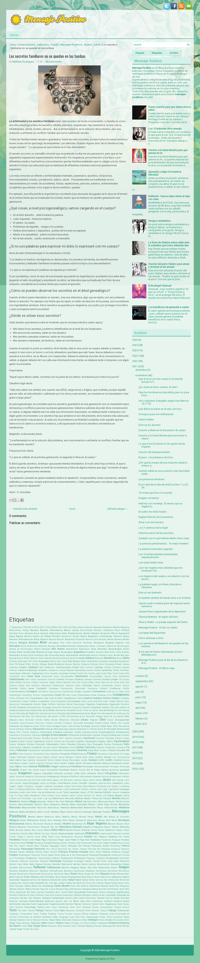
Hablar (71, 763)
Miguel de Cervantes (119, 817)
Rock (42, 877)
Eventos (107, 744)
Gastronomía (123, 757)
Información (124, 773)
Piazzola (92, 849)
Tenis (78, 907)
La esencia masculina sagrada (155, 549)
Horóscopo (124, 766)
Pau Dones (98, 843)
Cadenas (33, 667)
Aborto (116, 627)
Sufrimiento (15, 904)
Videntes (51, 923)
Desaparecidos (34, 707)
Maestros (14, 801)
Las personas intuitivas (151, 479)
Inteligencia (53, 776)
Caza (114, 676)
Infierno (100, 773)
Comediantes (107, 685)
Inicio (14, 35)
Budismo (59, 664)
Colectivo (69, 685)
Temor (54, 907)
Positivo (13, 854)
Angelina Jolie (122, 642)
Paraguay (116, 840)
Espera (29, 741)
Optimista (79, 833)
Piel (98, 849)
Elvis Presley (23, 732)
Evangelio (98, 744)
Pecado (30, 846)
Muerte (88, 44)
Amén (126, 639)
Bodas (84, 661)
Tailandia (86, 904)
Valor (126, 917)
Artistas (125, 652)
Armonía (100, 652)
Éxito (126, 744)
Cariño (80, 673)
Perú (48, 849)
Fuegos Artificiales (18, 757)
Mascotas (15, 807)
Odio (30, 833)
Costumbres (47, 695)
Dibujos (13, 719)
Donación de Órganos (21, 726)
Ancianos (99, 642)
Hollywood (64, 766)
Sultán (34, 904)
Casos (56, 676)
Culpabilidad (15, 701)
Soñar (116, 898)
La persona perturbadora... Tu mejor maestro (163, 543)
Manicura (103, 801)
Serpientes (50, 892)
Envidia (46, 738)
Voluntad (81, 926)
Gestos (84, 760)
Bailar (27, 658)
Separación (21, 892)
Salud (97, 44)
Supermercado (57, 904)
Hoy (30, 770)
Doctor (98, 723)
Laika (45, 789)
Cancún (89, 670)
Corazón (86, 691)
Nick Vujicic (37, 830)
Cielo (58, 682)
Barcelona (57, 658)
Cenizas (52, 679)
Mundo (111, 823)
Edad (103, 726)
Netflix (12, 830)
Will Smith (116, 926)
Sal (39, 880)
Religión (124, 867)
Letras (34, 792)
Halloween (87, 763)
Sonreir (101, 898)
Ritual (120, 873)
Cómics (125, 685)
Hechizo (106, 763)
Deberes (120, 701)
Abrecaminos (15, 630)
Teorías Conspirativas (102, 907)
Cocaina (13, 685)
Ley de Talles (62, 792)
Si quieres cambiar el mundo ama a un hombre (164, 597)
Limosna (115, 792)
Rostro (97, 877)
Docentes (89, 723)
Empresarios (122, 732)
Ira (25, 780)
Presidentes (105, 855)
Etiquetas (157, 53)
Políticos (116, 851)
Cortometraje (15, 695)
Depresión (114, 704)
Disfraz (49, 723)
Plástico (39, 852)
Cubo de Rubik (56, 698)
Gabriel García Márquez (62, 757)
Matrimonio (90, 807)
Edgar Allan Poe (114, 726)
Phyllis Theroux (79, 849)
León (28, 792)
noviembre (141, 375)
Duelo (70, 726)
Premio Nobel (47, 855)
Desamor (22, 707)
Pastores (72, 843)
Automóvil (84, 655)
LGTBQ (90, 792)
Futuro (46, 757)
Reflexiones (54, 867)
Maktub (50, 801)
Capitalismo (38, 673)
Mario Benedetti (78, 804)
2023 (65, 627)
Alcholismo (66, 636)
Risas (113, 873)
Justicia (48, 786)
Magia (33, 801)
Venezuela (66, 920)
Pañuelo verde (27, 840)
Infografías (111, 773)
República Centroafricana (51, 871)
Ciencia (66, 682)
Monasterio (92, 820)
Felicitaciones (34, 750)
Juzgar (67, 786)
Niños (62, 829)
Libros (107, 792)
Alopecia (44, 639)
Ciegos (52, 682)
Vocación (67, 926)
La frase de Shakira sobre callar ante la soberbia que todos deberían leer (168, 244)
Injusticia (20, 776)
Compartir (41, 688)
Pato (79, 843)
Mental (31, 816)
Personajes (27, 848)
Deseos (86, 707)
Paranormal (14, 843)
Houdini (23, 770)
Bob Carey (62, 661)
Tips (62, 910)
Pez (69, 849)
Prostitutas (124, 858)
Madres (116, 798)
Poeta (91, 852)
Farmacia (121, 747)
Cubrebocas (69, 698)
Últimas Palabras (90, 914)
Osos (57, 836)
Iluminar (13, 773)
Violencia (113, 922)
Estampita (40, 744)
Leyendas (74, 792)
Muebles (58, 824)
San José (49, 883)
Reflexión (39, 867)
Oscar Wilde (41, 836)
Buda (51, 664)
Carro (23, 676)
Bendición (99, 658)
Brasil (22, 664)
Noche (69, 830)
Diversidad (78, 723)
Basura (65, 658)
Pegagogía (54, 846)
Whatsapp (107, 926)
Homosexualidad (101, 766)
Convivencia (67, 691)
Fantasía (100, 747)
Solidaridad (58, 898)
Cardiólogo (63, 673)
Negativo (87, 826)
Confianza (115, 688)
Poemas (73, 851)
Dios (103, 719)
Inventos (125, 776)
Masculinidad (29, 807)
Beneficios (110, 658)
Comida (13, 688)
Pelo (80, 846)
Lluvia (57, 795)
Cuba (45, 698)
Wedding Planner (94, 926)
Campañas (43, 670)
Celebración (124, 676)
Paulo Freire (123, 843)
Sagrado (25, 879)
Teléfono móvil (43, 907)
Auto (62, 655)
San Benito (120, 880)
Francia (82, 753)
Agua (12, 636)
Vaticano (37, 920)
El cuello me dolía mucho (152, 511)
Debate (112, 701)
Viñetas (93, 923)
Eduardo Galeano (24, 729)
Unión (111, 914)
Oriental (125, 833)
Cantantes (106, 670)
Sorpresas (13, 901)
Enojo (104, 735)
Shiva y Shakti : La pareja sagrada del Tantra (163, 622)
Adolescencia (75, 633)
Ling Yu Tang (15, 795)
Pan (120, 836)
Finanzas (27, 754)
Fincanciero (38, 754)
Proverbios (34, 861)
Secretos (36, 889)
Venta (84, 920)
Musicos (22, 826)
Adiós (64, 633)
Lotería (126, 795)
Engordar (96, 735)
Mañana (38, 804)
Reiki (90, 867)
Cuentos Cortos (102, 698)
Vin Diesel (84, 923)
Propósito (100, 858)
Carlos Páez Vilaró (109, 673)
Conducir (104, 688)
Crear (67, 695)
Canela (97, 670)
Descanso (76, 707)
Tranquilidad (26, 914)
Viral (30, 925)
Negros (107, 827)
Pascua (56, 843)
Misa (50, 820)
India (76, 773)
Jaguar (55, 780)
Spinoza (59, 901)
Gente (58, 760)
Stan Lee (68, 901)
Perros (125, 845)
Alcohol (76, 636)
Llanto (43, 795)
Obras (126, 830)
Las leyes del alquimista (151, 632)
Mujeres (101, 823)
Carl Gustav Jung (92, 673)
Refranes (66, 867)
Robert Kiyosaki (16, 877)
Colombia (87, 685)
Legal (104, 789)
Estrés (63, 744)
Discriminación (27, 723)
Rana (20, 864)
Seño (127, 889)
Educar (49, 729)
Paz (11, 845)
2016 (36, 627)
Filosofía (120, 750)
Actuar (37, 633)
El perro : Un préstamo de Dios (155, 457)
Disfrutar (58, 723)
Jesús (106, 780)
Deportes (90, 704)
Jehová (98, 780)
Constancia (43, 691)
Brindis (35, 664)
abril (137, 707)
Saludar (85, 880)
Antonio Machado (42, 649)
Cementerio (42, 679)
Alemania (13, 639)
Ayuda (12, 658)
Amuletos (54, 642)
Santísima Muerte (98, 885)
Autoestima (72, 655)
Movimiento (38, 824)
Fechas (12, 750)
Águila (19, 636)
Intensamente (86, 776)
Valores (21, 919)
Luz (50, 798)
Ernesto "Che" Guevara (61, 738)
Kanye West (82, 786)
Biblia (126, 658)
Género (50, 760)
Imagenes (25, 773)
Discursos (40, 723)
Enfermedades (27, 44)
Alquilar (52, 639)
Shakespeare (92, 892)
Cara (47, 673)
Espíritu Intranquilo (86, 741)
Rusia (108, 877)
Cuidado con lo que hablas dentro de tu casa (163, 538)
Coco (28, 685)
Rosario (90, 877)
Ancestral (77, 642)
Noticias (86, 830)
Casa (37, 676)
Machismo (58, 798)
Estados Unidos (25, 744)
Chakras (79, 679)
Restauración (23, 874)
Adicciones (55, 633)
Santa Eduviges (16, 886)
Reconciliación (103, 864)
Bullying (94, 664)
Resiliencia (113, 871)
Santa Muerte (62, 885)
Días (127, 716)
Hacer (79, 763)
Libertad (98, 792)
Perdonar (96, 845)
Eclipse (77, 726)
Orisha (12, 836)
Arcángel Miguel (52, 652)
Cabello (23, 667)
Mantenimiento (122, 801)
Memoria (78, 812)
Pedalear (45, 846)
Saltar (64, 880)
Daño (95, 701)
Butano (118, 664)
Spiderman (49, 901)
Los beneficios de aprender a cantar (168, 307)
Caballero (13, 667)
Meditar (55, 811)
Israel (43, 780)
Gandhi (108, 757)
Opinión (54, 833)
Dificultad (75, 720)
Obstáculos (14, 833)
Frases (92, 753)
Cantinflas (124, 670)
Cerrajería (69, 679)
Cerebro (60, 679)
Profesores (79, 858)
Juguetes (39, 786)
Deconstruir (14, 704)
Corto (127, 691)
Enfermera (73, 735)
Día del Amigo (106, 710)
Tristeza (52, 913)
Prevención (116, 855)
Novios (94, 830)
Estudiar (71, 744)
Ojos (47, 833)
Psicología (55, 860)
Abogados (107, 627)
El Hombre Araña (95, 729)
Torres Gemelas (92, 910)
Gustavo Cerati (52, 763)
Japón (85, 780)
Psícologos (79, 861)
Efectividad (58, 729)
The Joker (22, 910)
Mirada (43, 820)
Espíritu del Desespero (64, 741)
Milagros (14, 820)
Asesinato (14, 655)
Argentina (79, 651)
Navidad (77, 826)
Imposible (47, 773)
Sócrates (24, 898)
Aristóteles (90, 652)
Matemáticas (54, 807)
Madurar (125, 798)
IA (92, 770)
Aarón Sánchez (86, 627)
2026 (135, 339)
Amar (110, 639)
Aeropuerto (105, 633)
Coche (21, 685)
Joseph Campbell (79, 783)
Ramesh (13, 864)
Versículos (118, 920)
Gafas (91, 757)
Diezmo (54, 720)
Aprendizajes (115, 649)
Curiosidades (73, 701)
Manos (112, 801)
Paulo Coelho (110, 843)
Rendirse (23, 870)
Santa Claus (123, 883)
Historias (44, 766)
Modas (72, 820)
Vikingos (75, 923)
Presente (93, 855)
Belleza (90, 658)
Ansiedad (61, 646)
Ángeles (109, 642)
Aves (110, 655)
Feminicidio (69, 750)
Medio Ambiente (28, 811)
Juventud (58, 786)
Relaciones (104, 867)
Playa (46, 852)
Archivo (174, 53)
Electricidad (123, 729)
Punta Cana (106, 861)
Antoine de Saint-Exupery (117, 646)
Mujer (91, 823)
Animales (14, 645)
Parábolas (95, 839)
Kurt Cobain (112, 786)
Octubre (24, 833)
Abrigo (26, 630)
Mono (108, 820)
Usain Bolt (74, 917)
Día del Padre (28, 713)
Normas (77, 830)
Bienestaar (23, 661)
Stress (89, 901)
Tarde (119, 904)
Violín (24, 926)
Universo (46, 917)
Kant (73, 786)
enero (138, 723)
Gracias (92, 759)
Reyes (67, 874)
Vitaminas (52, 926)
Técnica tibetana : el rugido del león (158, 616)
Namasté (45, 827)
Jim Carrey (117, 780)
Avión (117, 655)
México (74, 817)
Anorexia (52, 646)
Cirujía (84, 682)
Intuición (105, 776)
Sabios (125, 876)
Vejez (52, 919)
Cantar (116, 670)
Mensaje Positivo (102, 811)
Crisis (109, 695)
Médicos (13, 811)
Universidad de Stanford (29, 917)
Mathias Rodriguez (23, 61)
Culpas (25, 701)
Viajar (12, 923)
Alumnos (70, 639)
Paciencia (78, 836)
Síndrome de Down (26, 895)
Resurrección (47, 874)
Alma (36, 639)
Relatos (114, 867)
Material (65, 807)
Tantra (101, 904)
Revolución (59, 874)
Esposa (12, 744)
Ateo (46, 655)
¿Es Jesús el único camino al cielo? (158, 387)
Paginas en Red (106, 959)
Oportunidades (66, 833)
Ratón (32, 864)
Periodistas (116, 846)
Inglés (12, 776)
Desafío (12, 707)
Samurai (100, 880)
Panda (126, 836)
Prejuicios (35, 855)
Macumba (69, 798)
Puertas (96, 861)
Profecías (56, 858)
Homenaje (87, 766)
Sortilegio (24, 901)
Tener (72, 907)
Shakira (102, 892)
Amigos (22, 642)
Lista (26, 795)
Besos (119, 658)
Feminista (81, 750)
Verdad (109, 919)
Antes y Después (97, 646)
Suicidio (26, 904)
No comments (54, 61)
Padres (88, 836)
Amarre (118, 639)
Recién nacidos (89, 864)
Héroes (126, 763)
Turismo (68, 914)
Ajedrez (36, 636)
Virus (44, 925)
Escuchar (100, 738)
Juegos (12, 786)
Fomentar (54, 754)
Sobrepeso (87, 895)
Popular (140, 53)
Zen (31, 929)
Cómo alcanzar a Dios (150, 638)
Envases (37, 738)
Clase (97, 682)
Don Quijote (123, 723)
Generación (41, 760)
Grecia (126, 760)
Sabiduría (117, 876)
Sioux (47, 895)
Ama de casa (91, 639)
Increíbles (68, 773)
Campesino (53, 670)
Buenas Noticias (73, 664)
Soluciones (91, 898)
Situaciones (68, 895)
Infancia (91, 773)
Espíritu (49, 741)
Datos (105, 701)
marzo (139, 713)
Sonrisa (109, 898)
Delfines (52, 704)
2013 (135, 768)
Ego (66, 729)
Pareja (30, 842)
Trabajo (112, 910)
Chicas (126, 679)
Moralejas (123, 820)
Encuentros (26, 735)
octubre (139, 675)
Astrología (39, 655)
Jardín (91, 780)
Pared (23, 843)
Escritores (89, 738)
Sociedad (111, 895)
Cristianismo (121, 695)
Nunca (101, 830)
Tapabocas (110, 904)
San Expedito (37, 883)
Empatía (57, 732)
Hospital (14, 769)
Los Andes (97, 795)
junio (138, 697)
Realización (67, 864)
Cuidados (125, 698)
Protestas (24, 861)
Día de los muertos (66, 710)
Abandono (97, 627)
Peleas (64, 846)
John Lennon (15, 783)
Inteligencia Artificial (69, 776)
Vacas (102, 917)
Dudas (64, 726)
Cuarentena (36, 698)
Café (41, 667)
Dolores (113, 723)
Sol (30, 898)
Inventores (115, 776)
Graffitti (109, 760)
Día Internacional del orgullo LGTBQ (48, 716)
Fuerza (31, 757)
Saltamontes (55, 880)
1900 (25, 627)
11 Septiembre (15, 627)
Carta (30, 676)
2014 (30, 627)
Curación (61, 701)
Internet (97, 776)
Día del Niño (15, 713)
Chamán (88, 679)
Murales (120, 824)
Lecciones (75, 789)
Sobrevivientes (98, 895)
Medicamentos (111, 807)
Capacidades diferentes (20, 673)
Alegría (83, 636)
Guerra (32, 763)
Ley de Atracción (46, 792)
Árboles (40, 652)
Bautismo (74, 658)
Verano (101, 920)
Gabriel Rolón (81, 757)
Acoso (117, 630)
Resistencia (124, 871)
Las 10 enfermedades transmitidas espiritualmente (158, 556)
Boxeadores (124, 661)
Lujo (34, 798)
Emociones (46, 732)
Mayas (100, 807)
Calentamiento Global (67, 667)
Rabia (116, 861)
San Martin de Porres (82, 883)
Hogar (54, 766)
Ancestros (87, 642)
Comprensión (67, 688)
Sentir (122, 889)
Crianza (101, 695)
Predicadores (25, 855)
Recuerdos (116, 864)
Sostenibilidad (36, 901)
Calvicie (89, 667)
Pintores (106, 849)
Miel (106, 817)
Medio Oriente (43, 812)
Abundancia (56, 630)
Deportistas (102, 704)
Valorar (13, 919)
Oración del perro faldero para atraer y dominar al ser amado (168, 265)
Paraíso (125, 839)
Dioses (110, 720)
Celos (27, 679)
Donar (36, 726)
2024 (135, 350)
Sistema (58, 895)
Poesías (83, 851)
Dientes (39, 720)
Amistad (33, 642)
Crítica (12, 698)
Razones (48, 864)
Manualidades (25, 804)
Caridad (72, 673)
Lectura (93, 789)
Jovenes (92, 783)
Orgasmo (117, 833)
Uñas (55, 917)
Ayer (127, 655)
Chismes (26, 682)
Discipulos (14, 723)
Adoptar (86, 633)
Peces (36, 846)
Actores (29, 633)
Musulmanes (34, 827)
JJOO (126, 780)
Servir (58, 892)
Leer (99, 789)
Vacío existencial (115, 917)
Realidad (57, 864)
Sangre (114, 883)
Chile (11, 682)
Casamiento (46, 676)
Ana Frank (66, 642)
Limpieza (124, 792)
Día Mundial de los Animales (81, 716)
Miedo (98, 816)
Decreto (37, 704)
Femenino (46, 750)
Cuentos (87, 698)
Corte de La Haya (115, 691)
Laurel (66, 789)
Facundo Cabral (49, 747)
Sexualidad (80, 892)
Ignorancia (114, 770)
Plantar (21, 852)
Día (112, 707)
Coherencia (46, 685)
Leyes (83, 792)
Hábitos (63, 763)
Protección (13, 861)
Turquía (77, 914)
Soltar (75, 898)
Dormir (43, 726)
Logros (72, 795)
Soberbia (78, 895)
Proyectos (44, 861)
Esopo (126, 738)
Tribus (36, 914)
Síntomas (40, 895)
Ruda (103, 877)
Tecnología (30, 907)
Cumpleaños (44, 701)
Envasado (27, 738)
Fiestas (111, 750)
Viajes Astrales (23, 923)
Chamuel (97, 679)
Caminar (13, 670)
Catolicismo (81, 676)
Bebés (82, 658)
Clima (116, 682)
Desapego (46, 707)
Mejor (63, 811)
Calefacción (49, 667)
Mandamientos (90, 801)
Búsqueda (109, 664)
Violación (102, 923)
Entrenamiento (15, 738)
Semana (77, 889)
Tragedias (14, 914)
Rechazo (77, 864)
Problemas (31, 858)
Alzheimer (80, 639)
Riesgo (87, 874)
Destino (106, 707)
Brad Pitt (13, 664)
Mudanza (49, 824)
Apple (93, 649)
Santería (84, 886)
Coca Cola (124, 682)
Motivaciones (16, 823)
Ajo (42, 636)
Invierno (19, 780)
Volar (73, 926)
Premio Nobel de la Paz (65, 855)
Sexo (70, 892)
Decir (127, 701)
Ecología (85, 726)
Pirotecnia (115, 849)
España (13, 741)
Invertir (12, 780)
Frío (121, 754)
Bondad (114, 661)
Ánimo (23, 646)
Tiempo (39, 910)
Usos (82, 917)
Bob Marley (74, 661)
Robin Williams (32, 876)
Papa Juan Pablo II (68, 839)
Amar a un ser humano (151, 522)
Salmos (45, 879)
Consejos (31, 691)
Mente (40, 816)
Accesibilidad (86, 630)
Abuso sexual (71, 630)
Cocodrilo (35, 685)
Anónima (42, 646)
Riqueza (105, 873)
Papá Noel (84, 840)
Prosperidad (112, 858)
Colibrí (78, 685)
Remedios (13, 871)
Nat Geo (54, 827)
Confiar (126, 688)
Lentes (22, 792)
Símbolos (13, 895)
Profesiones (67, 858)
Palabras (112, 836)
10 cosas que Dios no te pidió (155, 492)
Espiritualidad (121, 741)
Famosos (90, 747)
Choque (34, 682)
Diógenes (94, 720)
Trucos (60, 914)
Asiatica (24, 655)
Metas (58, 817)
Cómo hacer (27, 688)
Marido (65, 804)
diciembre (141, 369)
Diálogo (99, 716)
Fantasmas (110, 747)
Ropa (84, 877)
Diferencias (64, 720)
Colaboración (58, 685)
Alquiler (60, 639)
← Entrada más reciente (23, 508)
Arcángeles (67, 652)
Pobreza (63, 851)
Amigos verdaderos (159, 220)
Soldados (37, 898)
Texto (13, 910)
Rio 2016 (95, 874)
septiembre (141, 681)
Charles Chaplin (110, 679)
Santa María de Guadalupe (38, 885)
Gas (114, 757)
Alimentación (26, 639)
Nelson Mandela (120, 826)
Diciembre (29, 720)
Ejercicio (82, 729)
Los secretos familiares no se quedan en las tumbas (47, 56)
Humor (74, 769)
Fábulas (26, 747)
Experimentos (15, 747)
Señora (12, 892)
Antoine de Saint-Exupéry (21, 649)
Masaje (113, 804)
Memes (70, 812)
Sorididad (125, 898)
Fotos (74, 753)
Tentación (86, 907)
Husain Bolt (84, 770)
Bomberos (104, 661)
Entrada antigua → (117, 508)
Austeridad (54, 655)
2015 (135, 758)
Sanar (107, 883)
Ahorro (28, 636)
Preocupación (82, 855)
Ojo (43, 833)
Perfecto (105, 846)
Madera (79, 798)
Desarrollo (56, 707)
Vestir (126, 920)
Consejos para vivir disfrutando (156, 414)
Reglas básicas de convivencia (155, 516)
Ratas (26, 864)
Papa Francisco (49, 839)
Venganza (76, 920)
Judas (126, 783)
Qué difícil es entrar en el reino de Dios (160, 408)
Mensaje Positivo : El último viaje (156, 668)
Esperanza (39, 741)
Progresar (90, 858)
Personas (40, 848)
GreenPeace (14, 763)
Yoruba (26, 929)
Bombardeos (93, 661)
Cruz (27, 698)
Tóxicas (103, 910)
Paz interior (19, 846)
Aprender (102, 649)
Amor (43, 642)
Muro (127, 824)
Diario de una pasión (114, 716)
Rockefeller (50, 877)
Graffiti (101, 760)
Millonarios (33, 820)
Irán (29, 780)
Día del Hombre (122, 710)
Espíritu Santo (105, 741)
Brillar (28, 664)
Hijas (11, 766)
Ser (28, 892)
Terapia (117, 907)
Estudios (81, 744)
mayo (138, 702)
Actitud (125, 630)
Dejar (44, 704)
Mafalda (25, 801)
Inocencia (29, 776)
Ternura (125, 907)
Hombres (76, 766)
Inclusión (58, 773)
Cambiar (98, 667)
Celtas (34, 679)
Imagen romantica (148, 498)
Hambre (97, 763)
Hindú (25, 766)
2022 (59, 627)
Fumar (39, 757)
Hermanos (116, 763)
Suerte (126, 901)
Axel (122, 655)
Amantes (102, 639)
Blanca (53, 661)
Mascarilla (123, 804)
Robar (126, 874)
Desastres (67, 707)
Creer (93, 695)
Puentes (88, 861)
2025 (135, 345)
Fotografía (65, 753)
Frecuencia (102, 754)
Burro (101, 664)
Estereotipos (52, 744)
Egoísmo (73, 729)
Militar (23, 820)
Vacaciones (92, 917)
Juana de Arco (104, 783)
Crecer (74, 695)
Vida (43, 922)
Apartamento (72, 649)
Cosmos (36, 695)
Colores (96, 685)
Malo (62, 801)
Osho (51, 836)
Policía (99, 852)
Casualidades (67, 676)
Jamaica (78, 780)
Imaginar (37, 773)
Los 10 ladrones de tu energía (165, 128)
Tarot (11, 907)
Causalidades (96, 676)
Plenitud (53, 852)
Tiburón (31, 910)
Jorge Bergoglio (30, 783)
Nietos (47, 830)
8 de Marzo (73, 627)
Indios (83, 773)
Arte (106, 652)
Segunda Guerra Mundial (52, 889)
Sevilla (65, 892)
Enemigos (36, 735)
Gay (24, 760)
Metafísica (49, 817)
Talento (94, 904)
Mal (57, 801)
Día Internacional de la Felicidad (51, 713)
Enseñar (125, 735)
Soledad (46, 898)
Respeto (12, 874)
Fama (72, 747)
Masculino (42, 807)
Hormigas (114, 766)
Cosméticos (26, 695)
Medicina (124, 807)
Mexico (66, 816)
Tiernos (48, 910)
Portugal (125, 852)
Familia (55, 44)
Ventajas (93, 919)
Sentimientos (113, 889)
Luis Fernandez (24, 798)
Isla (38, 780)
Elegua (12, 732)
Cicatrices (43, 682)
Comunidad (80, 688)
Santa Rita (75, 886)
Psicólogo (67, 861)
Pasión (64, 843)
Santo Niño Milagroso (119, 886)
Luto (45, 798)
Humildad (64, 769)
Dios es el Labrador (149, 424)
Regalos (75, 867)
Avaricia (95, 655)
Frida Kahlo (113, 754)
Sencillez (103, 889)
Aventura (103, 655)
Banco (42, 658)
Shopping (111, 892)
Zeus (36, 929)
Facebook (36, 747)
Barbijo (48, 658)
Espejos (21, 741)
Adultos (95, 633)
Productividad (44, 858)
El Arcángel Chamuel (159, 285)
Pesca (54, 849)
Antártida (71, 646)
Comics (117, 685)
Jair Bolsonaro (66, 780)
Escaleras (78, 738)
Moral (114, 820)
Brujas (43, 664)
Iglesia (104, 769)
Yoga (19, 929)
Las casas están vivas (150, 562)
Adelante (44, 633)
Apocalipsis (84, 649)
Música (13, 826)
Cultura (33, 701)
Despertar (96, 707)
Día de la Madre (46, 710)
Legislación (113, 789)
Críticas (20, 698)
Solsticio (68, 898)
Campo (62, 670)
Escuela (110, 738)
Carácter (54, 673)
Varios (29, 920)
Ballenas (34, 658)
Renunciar (33, 871)
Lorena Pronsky (83, 795)
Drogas (56, 726)
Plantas (30, 851)
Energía (46, 734)
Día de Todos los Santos (87, 710)
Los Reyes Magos (112, 795)
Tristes (43, 913)
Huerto (36, 770)
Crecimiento (84, 695)
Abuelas (34, 630)
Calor (82, 667)
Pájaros (103, 836)
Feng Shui (93, 750)
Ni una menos (23, 830)
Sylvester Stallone (73, 904)
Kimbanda (101, 786)
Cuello (79, 698)
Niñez (54, 829)
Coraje (77, 691)
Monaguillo (81, 820)
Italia (49, 780)
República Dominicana (96, 871)
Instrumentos (40, 776)
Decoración (27, 704)
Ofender (37, 833)
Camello (125, 667)
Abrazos (125, 627)
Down (49, 726)
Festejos (103, 750)
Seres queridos (38, 892)
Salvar (92, 880)
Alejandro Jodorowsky (100, 636)
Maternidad (77, 807)
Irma (34, 780)
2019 (135, 736)
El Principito (110, 729)
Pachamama (67, 836)
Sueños (118, 901)
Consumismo (55, 691)
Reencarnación (25, 867)
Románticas (74, 876)
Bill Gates (33, 661)
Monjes (101, 820)
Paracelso (106, 840)
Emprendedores (107, 732)
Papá (37, 839)
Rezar (74, 873)
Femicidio (57, 750)
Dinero (84, 719)
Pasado (48, 843)
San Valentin (98, 883)
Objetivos (110, 830)
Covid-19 (59, 694)
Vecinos (44, 920)
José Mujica (63, 783)
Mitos (65, 820)
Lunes (40, 798)
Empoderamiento (90, 732)
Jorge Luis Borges (48, 783)
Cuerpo (116, 698)
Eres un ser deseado (150, 592)
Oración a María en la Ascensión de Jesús (162, 430)
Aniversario (32, 646)
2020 (54, 627)
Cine (78, 682)
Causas (107, 676)
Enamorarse (14, 735)
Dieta (46, 719)
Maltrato (69, 801)
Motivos (28, 824)
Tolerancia (70, 910)
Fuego (126, 754)
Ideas (97, 769)
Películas (72, 845)
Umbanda (103, 914)
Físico (47, 754)
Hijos (18, 766)
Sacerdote (14, 879)
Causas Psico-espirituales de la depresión (162, 611)
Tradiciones (123, 910)
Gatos (18, 760)
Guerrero (40, 763)
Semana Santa (90, 889)
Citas (91, 682)
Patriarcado (86, 843)
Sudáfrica (108, 901)
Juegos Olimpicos (25, 786)
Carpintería (14, 676)
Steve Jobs (79, 901)
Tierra (56, 910)
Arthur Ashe (115, 652)
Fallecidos (43, 44)
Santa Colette (146, 419)
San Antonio (109, 880)
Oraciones (92, 833)
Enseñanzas (114, 735)
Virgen (36, 925)
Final (20, 754)
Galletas (99, 757)
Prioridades (19, 858)
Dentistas (61, 704)
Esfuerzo (119, 738)
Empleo (78, 732)
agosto (139, 686)
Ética (89, 744)
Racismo (124, 861)
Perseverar (14, 849)
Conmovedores (17, 691)
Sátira (28, 889)
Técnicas (19, 907)
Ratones (39, 864)
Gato (11, 760)
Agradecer (123, 633)
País (95, 836)
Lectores (85, 789)
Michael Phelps (86, 817)
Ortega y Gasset (25, 836)
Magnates (41, 801)
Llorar (50, 795)
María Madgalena (51, 804)
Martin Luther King (98, 804)
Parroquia (38, 843)
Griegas (24, 763)
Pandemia (14, 839)
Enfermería (85, 735)
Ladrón (39, 789)
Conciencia (92, 688)
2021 (135, 366)
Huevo (43, 770)
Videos (59, 922)
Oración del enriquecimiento (154, 452)
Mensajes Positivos (71, 44)
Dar (100, 701)
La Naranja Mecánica (24, 789)
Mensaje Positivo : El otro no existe (157, 627)
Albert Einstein (52, 636)
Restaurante (35, 874)
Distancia (67, 723)
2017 (43, 627)
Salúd (78, 879)
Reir (95, 867)
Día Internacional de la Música (111, 713)
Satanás (21, 889)
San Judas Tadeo (63, 883)
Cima (73, 682)
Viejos (67, 923)
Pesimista (62, 849)
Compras (53, 688)
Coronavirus (99, 691)
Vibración (36, 923)
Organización (106, 833)
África (114, 633)
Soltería (82, 898)
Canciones (80, 670)
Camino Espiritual (27, 670)
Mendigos (87, 812)
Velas (58, 919)
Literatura (34, 795)
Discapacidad (122, 719)
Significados (122, 892)
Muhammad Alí (78, 824)
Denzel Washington (76, 704)
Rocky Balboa (61, 877)
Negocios (98, 826)
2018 (48, 627)
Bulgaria (85, 664)
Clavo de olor (107, 682)
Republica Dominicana (74, 871)
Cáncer (70, 670)
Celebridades (16, 679)
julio (137, 691)
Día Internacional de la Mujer (81, 713)
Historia (32, 766)
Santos (13, 889)
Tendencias (63, 907)
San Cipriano (24, 883)
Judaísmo (117, 783)
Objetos (119, 830)
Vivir (60, 926)
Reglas (83, 867)
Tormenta (80, 910)
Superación (43, 904)
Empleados (68, 732)
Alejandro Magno (121, 636)
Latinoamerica (55, 789)
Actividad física (16, 633)
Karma (92, 786)
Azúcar (20, 658)
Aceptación (108, 630)
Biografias (44, 661)
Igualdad (124, 769)
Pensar (86, 845)
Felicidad (22, 750)
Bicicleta (13, 661)
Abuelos (44, 630)
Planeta (13, 851)
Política (106, 851)
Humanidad (52, 770)
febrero (139, 718)
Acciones (98, 630)
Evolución (117, 744)
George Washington (71, 760)
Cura (52, 701)
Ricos (81, 873)
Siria (52, 895)
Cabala (126, 664)
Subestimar (98, 901)
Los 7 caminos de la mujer (153, 527)
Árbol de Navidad (26, 652)
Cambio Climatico (112, 667)
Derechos (125, 704)
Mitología (57, 820)
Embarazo (34, 732)
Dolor (106, 723)
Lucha (12, 798)
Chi (120, 679)
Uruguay (63, 917)
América (13, 642)
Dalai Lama (86, 701)
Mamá (78, 801)
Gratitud (118, 760)
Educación (39, 728)
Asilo (31, 655)
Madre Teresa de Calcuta (97, 798)
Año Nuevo (58, 648)
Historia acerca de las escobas (155, 533)
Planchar (125, 849)
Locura (64, 795)
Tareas (126, 904)
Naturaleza (65, 826)
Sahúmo (33, 880)
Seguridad (69, 889)
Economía (95, 726)
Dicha (21, 720)
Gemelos (31, 760)
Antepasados (83, 646)
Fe (128, 747)
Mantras (13, 804)
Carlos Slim (124, 673)
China (18, 682)
